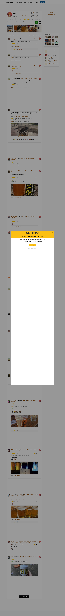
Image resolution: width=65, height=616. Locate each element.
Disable (32, 245)
